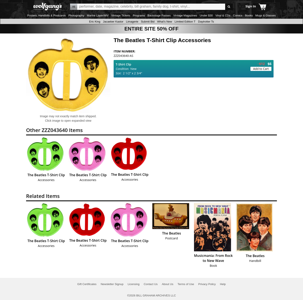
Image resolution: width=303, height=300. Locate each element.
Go (229, 7)
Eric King (94, 21)
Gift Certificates (86, 284)
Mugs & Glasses (265, 15)
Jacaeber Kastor (113, 21)
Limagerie (132, 21)
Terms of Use (186, 284)
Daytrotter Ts (206, 21)
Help (223, 284)
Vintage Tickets (120, 15)
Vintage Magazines (185, 15)
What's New (164, 21)
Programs (139, 15)
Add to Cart (261, 69)
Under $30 (206, 15)
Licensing (134, 284)
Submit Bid (147, 21)
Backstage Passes (159, 15)
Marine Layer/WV (98, 15)
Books (249, 15)
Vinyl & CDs (222, 15)
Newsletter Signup (112, 284)
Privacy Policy (207, 284)
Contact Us (151, 284)
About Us (167, 284)
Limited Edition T (185, 21)
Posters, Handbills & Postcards (46, 15)
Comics (237, 15)
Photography (76, 15)
